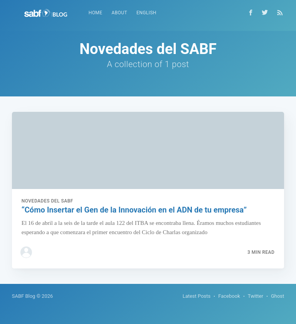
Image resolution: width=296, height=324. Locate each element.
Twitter (255, 296)
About (119, 12)
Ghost (277, 296)
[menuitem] (95, 12)
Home (96, 12)
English (146, 12)
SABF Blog (23, 296)
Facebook (229, 296)
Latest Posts (197, 296)
